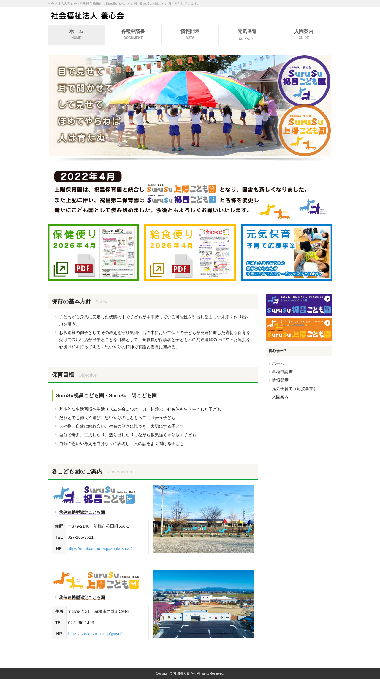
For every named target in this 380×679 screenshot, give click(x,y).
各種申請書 (282, 371)
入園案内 (280, 397)
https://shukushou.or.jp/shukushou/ (100, 548)
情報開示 (280, 380)
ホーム (278, 363)
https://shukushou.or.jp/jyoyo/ (95, 633)
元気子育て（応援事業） (295, 388)
